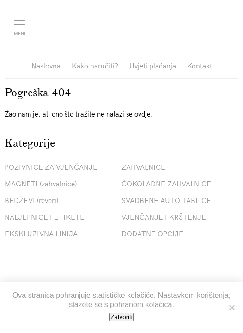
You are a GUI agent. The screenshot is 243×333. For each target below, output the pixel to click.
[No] (231, 307)
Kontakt (199, 65)
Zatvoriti (121, 317)
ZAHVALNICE (143, 166)
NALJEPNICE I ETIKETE (45, 216)
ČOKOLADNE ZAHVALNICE (166, 183)
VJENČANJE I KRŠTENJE (164, 216)
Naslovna (46, 65)
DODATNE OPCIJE (152, 233)
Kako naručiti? (95, 65)
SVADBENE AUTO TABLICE (166, 200)
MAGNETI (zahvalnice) (41, 183)
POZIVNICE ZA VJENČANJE (51, 166)
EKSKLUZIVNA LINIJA (41, 233)
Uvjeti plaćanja (152, 65)
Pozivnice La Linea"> (128, 25)
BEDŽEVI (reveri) (31, 200)
